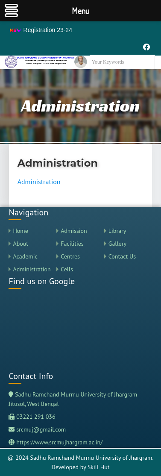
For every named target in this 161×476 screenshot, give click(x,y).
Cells (67, 269)
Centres (70, 256)
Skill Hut (99, 467)
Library (117, 231)
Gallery (117, 243)
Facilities (72, 243)
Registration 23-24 (40, 29)
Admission (74, 231)
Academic (25, 256)
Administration (39, 181)
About (20, 243)
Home (20, 231)
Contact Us (122, 256)
